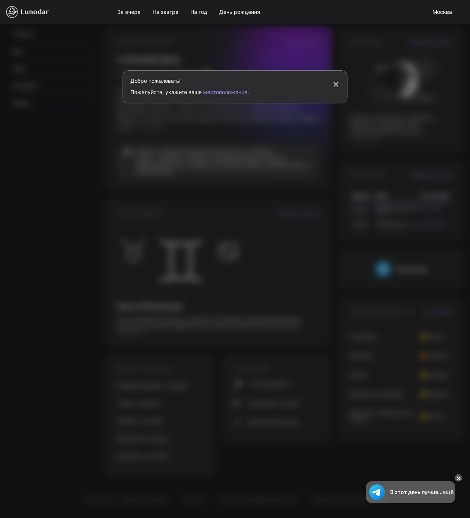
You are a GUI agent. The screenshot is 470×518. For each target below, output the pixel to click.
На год (198, 12)
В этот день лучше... (411, 492)
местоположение (225, 92)
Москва (442, 12)
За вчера (129, 12)
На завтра (165, 12)
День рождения (239, 12)
